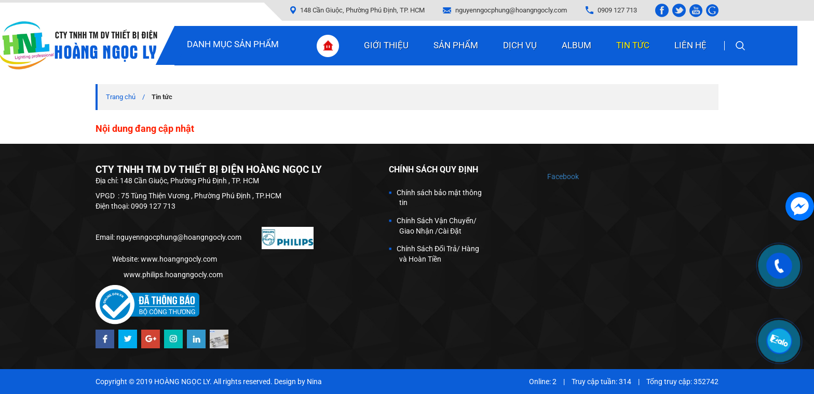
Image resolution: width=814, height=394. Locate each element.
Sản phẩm (455, 45)
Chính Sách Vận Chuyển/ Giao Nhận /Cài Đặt (437, 225)
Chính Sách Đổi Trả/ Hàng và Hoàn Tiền (438, 253)
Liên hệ (690, 45)
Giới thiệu (386, 45)
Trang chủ (120, 97)
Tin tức (632, 45)
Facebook (563, 176)
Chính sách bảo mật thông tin (439, 197)
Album (576, 45)
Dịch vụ (520, 45)
